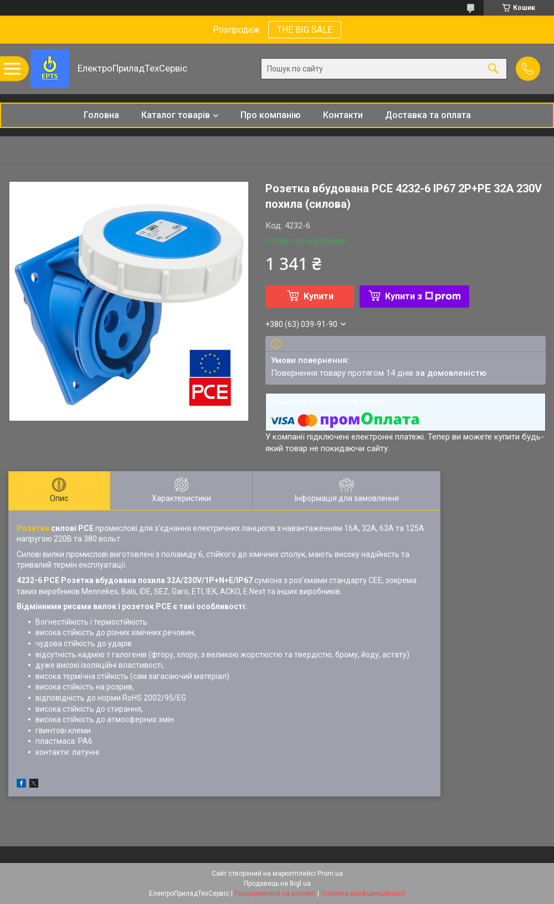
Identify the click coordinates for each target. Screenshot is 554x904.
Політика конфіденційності (363, 893)
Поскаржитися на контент (275, 893)
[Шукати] (493, 69)
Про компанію (270, 115)
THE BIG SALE (304, 29)
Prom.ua (330, 873)
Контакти (343, 115)
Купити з (423, 296)
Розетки (33, 528)
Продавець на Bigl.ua (277, 883)
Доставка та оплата (428, 115)
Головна (101, 115)
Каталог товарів (175, 115)
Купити (319, 296)
